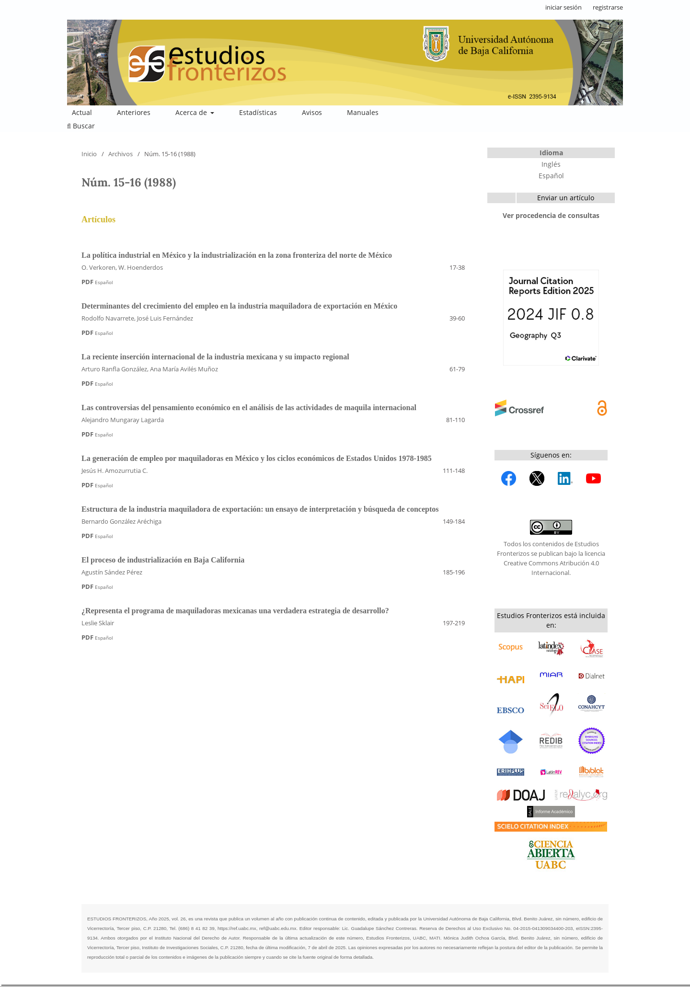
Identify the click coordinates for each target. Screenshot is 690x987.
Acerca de (192, 112)
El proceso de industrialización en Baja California (162, 560)
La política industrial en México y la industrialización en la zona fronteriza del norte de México (236, 255)
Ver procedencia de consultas (551, 215)
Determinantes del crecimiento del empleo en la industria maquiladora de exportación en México (239, 306)
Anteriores (133, 112)
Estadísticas (258, 112)
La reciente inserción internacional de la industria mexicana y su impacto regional (215, 357)
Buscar (81, 125)
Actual (82, 112)
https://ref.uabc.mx (237, 928)
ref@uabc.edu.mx (277, 928)
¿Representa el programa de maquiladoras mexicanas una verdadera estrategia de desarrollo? (235, 611)
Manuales (363, 112)
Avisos (312, 112)
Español (551, 175)
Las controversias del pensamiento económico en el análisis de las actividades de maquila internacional (248, 407)
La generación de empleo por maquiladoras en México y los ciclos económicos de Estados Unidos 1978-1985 (256, 458)
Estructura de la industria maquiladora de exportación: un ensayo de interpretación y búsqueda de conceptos (260, 509)
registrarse (608, 7)
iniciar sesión (563, 7)
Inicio (89, 153)
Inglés (551, 164)
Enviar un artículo (565, 197)
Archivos (120, 153)
